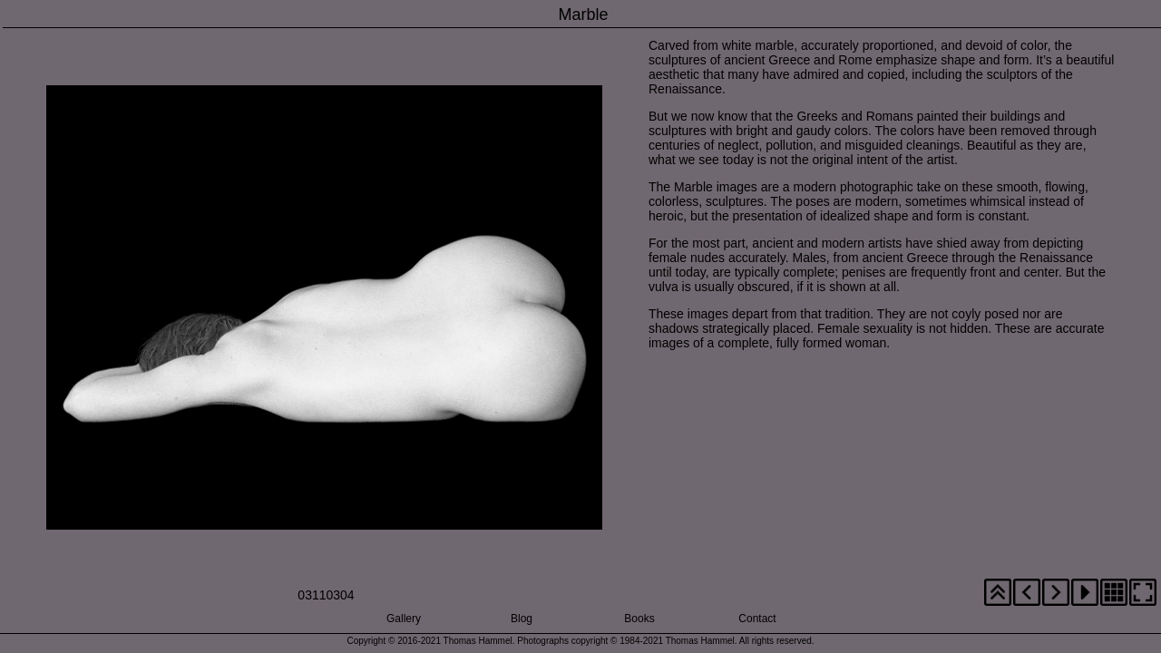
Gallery (403, 618)
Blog (521, 618)
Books (639, 618)
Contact (757, 618)
